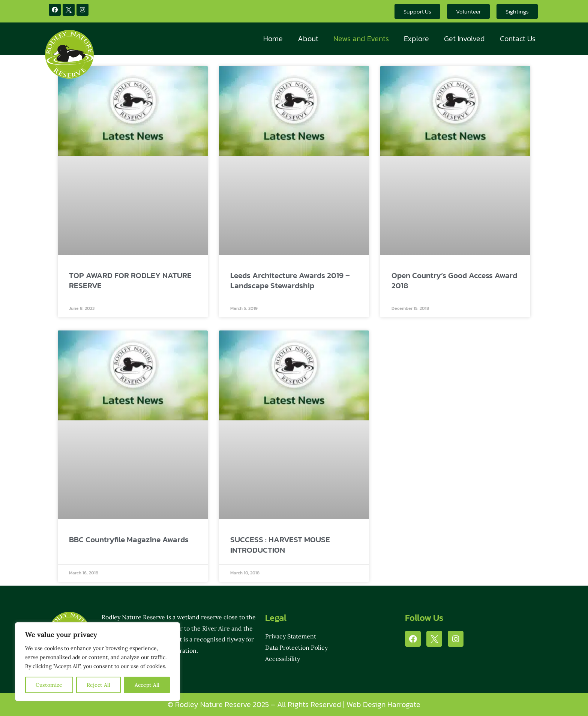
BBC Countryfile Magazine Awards (129, 539)
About (308, 38)
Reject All (98, 685)
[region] (97, 661)
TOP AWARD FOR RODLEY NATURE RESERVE (130, 280)
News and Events (361, 38)
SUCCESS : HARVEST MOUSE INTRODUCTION (280, 544)
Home (273, 38)
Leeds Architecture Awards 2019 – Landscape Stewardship (290, 280)
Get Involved (464, 38)
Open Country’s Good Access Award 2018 (454, 280)
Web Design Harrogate (383, 704)
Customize (49, 685)
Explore (416, 38)
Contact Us (518, 38)
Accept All (147, 685)
